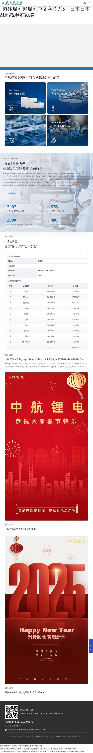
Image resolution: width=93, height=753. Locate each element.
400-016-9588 (14, 725)
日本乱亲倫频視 (60, 751)
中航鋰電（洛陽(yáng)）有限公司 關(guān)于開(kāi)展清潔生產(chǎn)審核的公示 (44, 359)
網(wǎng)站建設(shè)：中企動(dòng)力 (64, 736)
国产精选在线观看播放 (26, 751)
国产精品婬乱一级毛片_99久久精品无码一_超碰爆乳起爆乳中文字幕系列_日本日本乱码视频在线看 (46, 9)
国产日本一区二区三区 (44, 751)
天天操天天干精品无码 (75, 751)
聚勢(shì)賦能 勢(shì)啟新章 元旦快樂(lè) (24, 692)
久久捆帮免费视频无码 (8, 751)
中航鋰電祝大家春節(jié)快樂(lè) (21, 529)
